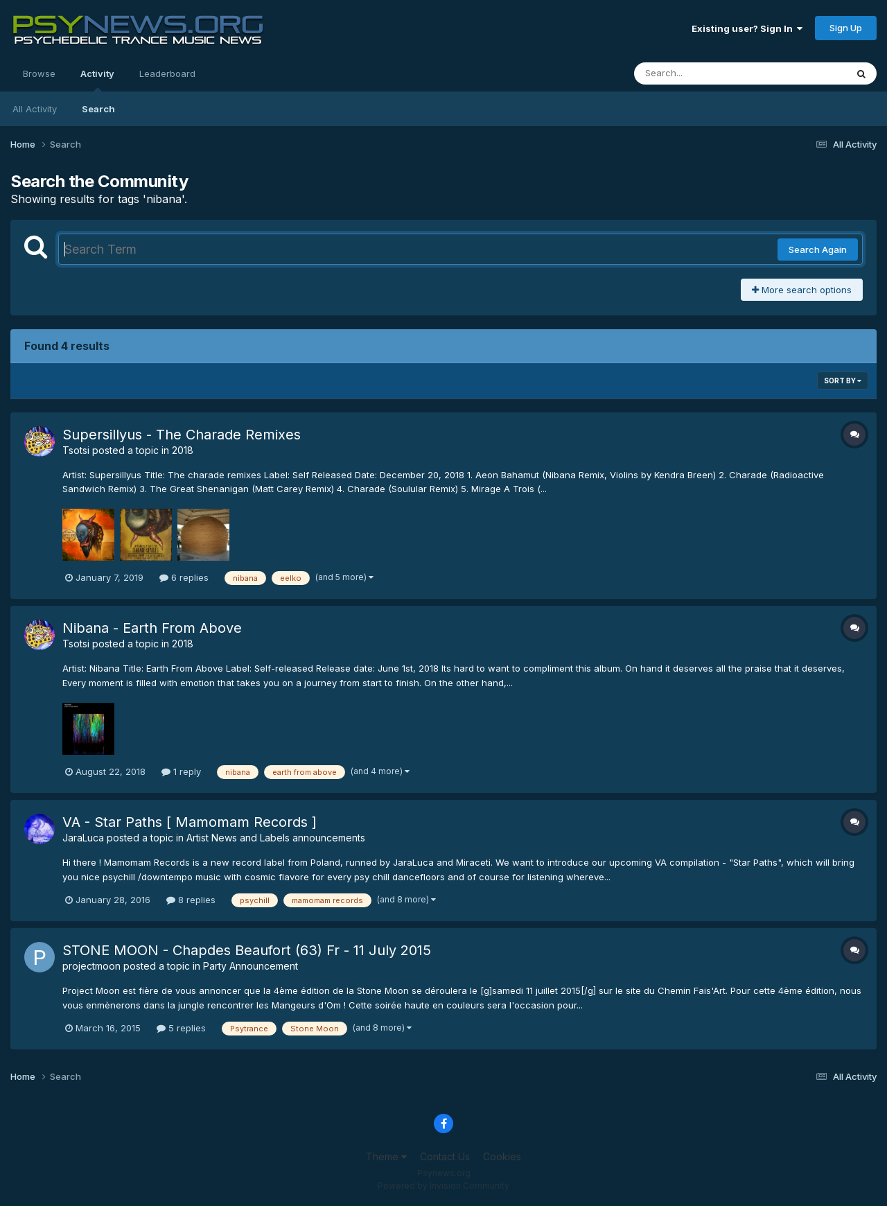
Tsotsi (75, 450)
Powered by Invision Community (443, 1185)
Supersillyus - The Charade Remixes (181, 434)
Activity (97, 79)
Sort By (842, 380)
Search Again (818, 249)
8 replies (191, 899)
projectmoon (91, 966)
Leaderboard (167, 73)
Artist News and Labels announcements (275, 838)
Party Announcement (250, 966)
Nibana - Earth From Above (152, 628)
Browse (39, 73)
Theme (386, 1156)
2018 (182, 450)
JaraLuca (83, 838)
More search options (802, 289)
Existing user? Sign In (747, 28)
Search (98, 108)
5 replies (181, 1027)
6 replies (184, 577)
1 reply (181, 771)
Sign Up (845, 27)
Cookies (502, 1156)
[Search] (702, 73)
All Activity (34, 108)
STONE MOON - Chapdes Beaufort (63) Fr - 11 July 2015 (246, 950)
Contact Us (445, 1156)
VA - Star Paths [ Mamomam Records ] (189, 822)
